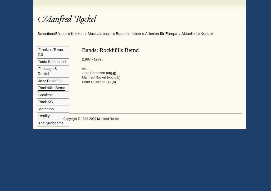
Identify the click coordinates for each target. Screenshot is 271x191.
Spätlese (45, 95)
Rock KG (45, 102)
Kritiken (77, 34)
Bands (121, 34)
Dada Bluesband (52, 62)
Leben (135, 34)
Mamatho (46, 109)
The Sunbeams (51, 123)
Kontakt (207, 34)
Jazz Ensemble (51, 81)
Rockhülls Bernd (51, 88)
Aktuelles (189, 34)
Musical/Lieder (99, 34)
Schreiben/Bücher (52, 34)
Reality (44, 116)
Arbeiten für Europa (161, 34)
